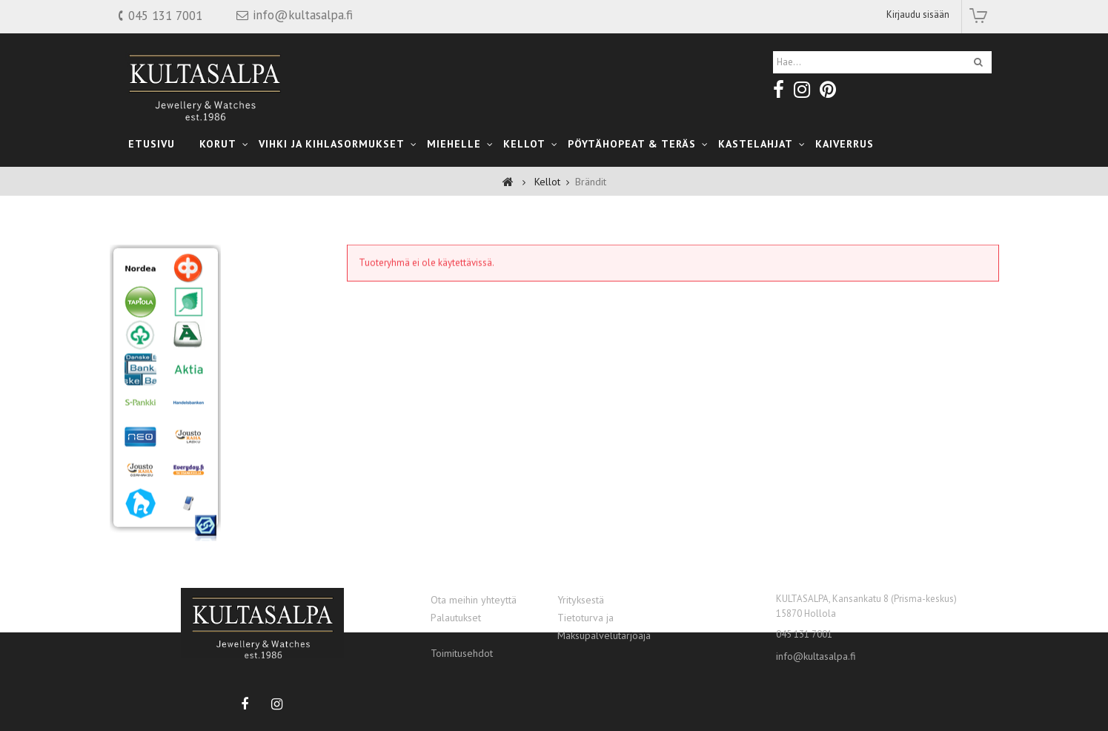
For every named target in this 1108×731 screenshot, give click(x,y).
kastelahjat (755, 143)
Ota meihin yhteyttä (474, 599)
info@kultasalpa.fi (816, 656)
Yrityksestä (580, 599)
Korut (217, 143)
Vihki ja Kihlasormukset (332, 143)
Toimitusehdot (462, 653)
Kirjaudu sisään (917, 14)
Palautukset (456, 617)
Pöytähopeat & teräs (632, 143)
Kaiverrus (844, 143)
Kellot (524, 143)
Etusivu (151, 143)
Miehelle (454, 143)
